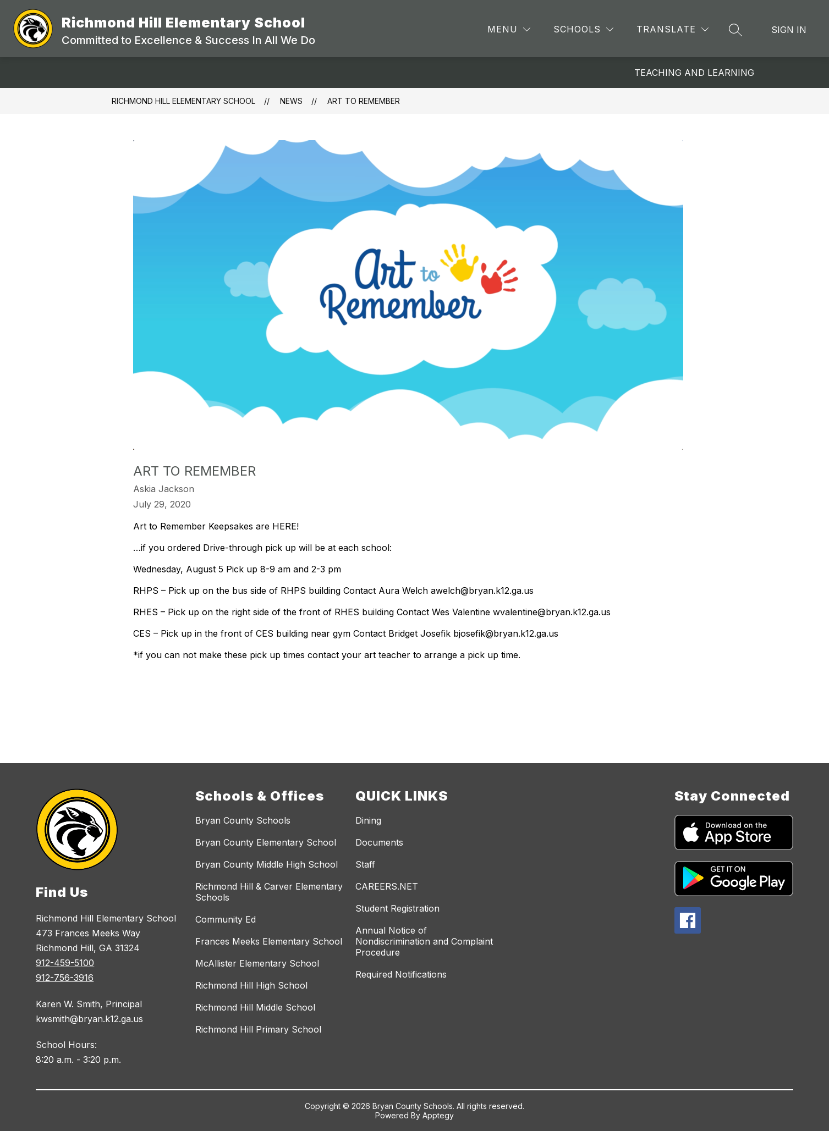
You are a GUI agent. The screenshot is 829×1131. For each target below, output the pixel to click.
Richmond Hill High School (251, 985)
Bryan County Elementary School (265, 842)
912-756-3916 (65, 977)
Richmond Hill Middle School (255, 1007)
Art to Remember (363, 101)
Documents (379, 842)
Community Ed (225, 919)
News (291, 101)
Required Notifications (401, 974)
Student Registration (397, 908)
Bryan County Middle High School (266, 864)
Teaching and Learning (694, 72)
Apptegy (438, 1115)
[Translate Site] (672, 29)
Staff (365, 864)
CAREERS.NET (386, 886)
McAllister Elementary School (257, 963)
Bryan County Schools (242, 820)
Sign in (788, 29)
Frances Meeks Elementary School (268, 941)
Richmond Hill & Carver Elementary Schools (269, 892)
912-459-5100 (65, 962)
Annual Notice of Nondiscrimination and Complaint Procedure (424, 941)
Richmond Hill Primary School (258, 1029)
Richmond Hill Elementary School (183, 101)
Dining (368, 820)
